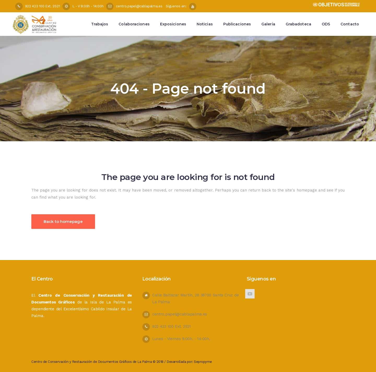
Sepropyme (203, 362)
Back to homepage (63, 221)
